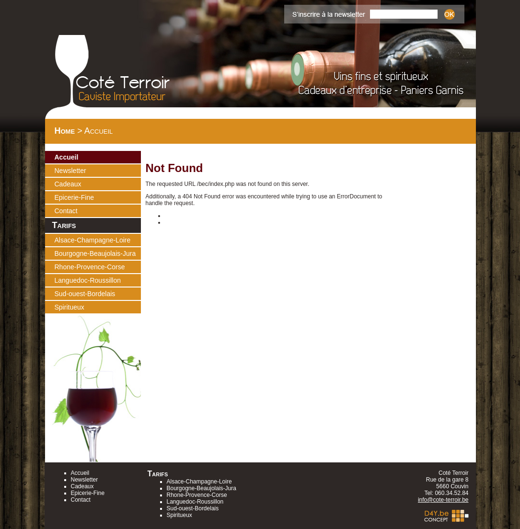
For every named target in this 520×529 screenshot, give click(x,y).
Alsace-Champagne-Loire (93, 240)
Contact (66, 211)
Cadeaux (68, 184)
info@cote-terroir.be (443, 499)
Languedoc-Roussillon (88, 280)
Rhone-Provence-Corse (90, 267)
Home (65, 131)
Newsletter (70, 170)
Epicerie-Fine (74, 197)
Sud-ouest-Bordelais (85, 294)
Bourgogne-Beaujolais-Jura (95, 253)
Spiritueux (69, 307)
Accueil (67, 157)
